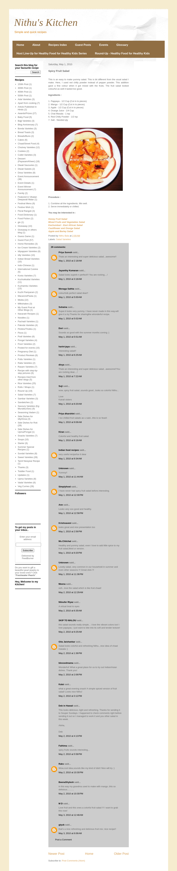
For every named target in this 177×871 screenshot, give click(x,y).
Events (103, 44)
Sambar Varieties (26, 398)
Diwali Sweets (25, 169)
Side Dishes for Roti (27, 422)
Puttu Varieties (25, 359)
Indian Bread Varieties (29, 259)
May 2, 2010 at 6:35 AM (70, 610)
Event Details (24, 183)
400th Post (23, 91)
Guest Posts (83, 44)
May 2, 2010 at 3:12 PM (70, 696)
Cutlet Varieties (25, 155)
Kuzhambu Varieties (27, 286)
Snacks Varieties (26, 435)
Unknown (64, 468)
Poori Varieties (25, 344)
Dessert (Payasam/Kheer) (26, 160)
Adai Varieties (24, 99)
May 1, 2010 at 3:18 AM (70, 279)
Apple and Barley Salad (60, 231)
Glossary (122, 44)
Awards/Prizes (25, 113)
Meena (62, 584)
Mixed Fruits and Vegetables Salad (66, 222)
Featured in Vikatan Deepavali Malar (27, 198)
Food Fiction (24, 218)
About (36, 44)
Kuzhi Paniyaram (26, 292)
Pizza (20, 332)
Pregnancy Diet (25, 351)
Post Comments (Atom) (73, 860)
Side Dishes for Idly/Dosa (25, 417)
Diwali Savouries (26, 165)
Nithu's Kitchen (46, 22)
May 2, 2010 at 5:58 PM (70, 754)
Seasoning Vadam (27, 412)
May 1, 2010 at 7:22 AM (70, 376)
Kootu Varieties (25, 275)
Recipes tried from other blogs (27, 378)
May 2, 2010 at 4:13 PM (70, 736)
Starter (21, 443)
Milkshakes (23, 303)
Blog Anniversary (26, 124)
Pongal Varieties (26, 340)
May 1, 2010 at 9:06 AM (70, 422)
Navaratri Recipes (26, 313)
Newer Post (56, 853)
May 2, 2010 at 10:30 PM (71, 772)
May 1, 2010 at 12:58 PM (71, 513)
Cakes (21, 140)
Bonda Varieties (25, 128)
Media (21, 300)
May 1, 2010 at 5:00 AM (70, 297)
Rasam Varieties (26, 366)
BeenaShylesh (66, 782)
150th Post (23, 84)
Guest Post (23, 240)
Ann (61, 504)
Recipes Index (57, 44)
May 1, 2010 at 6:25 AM (70, 355)
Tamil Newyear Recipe (29, 461)
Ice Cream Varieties (27, 247)
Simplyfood (65, 486)
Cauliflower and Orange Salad (64, 228)
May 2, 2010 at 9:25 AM (70, 632)
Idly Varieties (24, 255)
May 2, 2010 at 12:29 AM (71, 592)
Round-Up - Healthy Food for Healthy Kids (122, 53)
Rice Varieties (24, 383)
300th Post (23, 88)
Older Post (121, 853)
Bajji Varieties (24, 121)
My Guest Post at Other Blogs (26, 308)
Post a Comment (63, 839)
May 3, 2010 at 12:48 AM (71, 815)
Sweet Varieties (25, 457)
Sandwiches (24, 402)
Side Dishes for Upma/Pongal (25, 430)
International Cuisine (28, 269)
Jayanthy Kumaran (68, 270)
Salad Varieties (63, 239)
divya (61, 364)
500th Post (23, 95)
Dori (61, 328)
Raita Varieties (25, 363)
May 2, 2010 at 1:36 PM (70, 653)
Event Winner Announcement (25, 188)
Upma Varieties (25, 478)
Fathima (63, 745)
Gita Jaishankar (67, 641)
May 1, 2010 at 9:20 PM (70, 553)
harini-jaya (64, 346)
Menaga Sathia (66, 288)
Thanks (21, 467)
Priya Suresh (65, 252)
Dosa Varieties (25, 172)
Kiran (61, 432)
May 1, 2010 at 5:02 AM (70, 318)
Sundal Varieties (26, 453)
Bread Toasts (24, 132)
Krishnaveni (65, 523)
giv (19, 222)
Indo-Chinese (24, 265)
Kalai (61, 684)
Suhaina (63, 307)
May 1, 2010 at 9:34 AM (70, 458)
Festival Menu (25, 203)
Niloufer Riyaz (66, 602)
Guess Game (24, 236)
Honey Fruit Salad (57, 219)
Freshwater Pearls (25, 575)
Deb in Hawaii (66, 705)
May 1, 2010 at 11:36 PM (71, 574)
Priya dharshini (67, 413)
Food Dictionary (25, 214)
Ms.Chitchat (65, 541)
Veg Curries (23, 486)
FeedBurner (28, 558)
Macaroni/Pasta (25, 296)
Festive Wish (24, 207)
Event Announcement (28, 176)
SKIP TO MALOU (67, 620)
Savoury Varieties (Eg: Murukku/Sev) (29, 407)
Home (20, 44)
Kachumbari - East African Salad (65, 225)
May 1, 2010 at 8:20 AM (70, 404)
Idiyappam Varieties (27, 251)
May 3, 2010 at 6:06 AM (70, 833)
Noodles (22, 317)
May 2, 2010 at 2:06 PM (70, 674)
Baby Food (23, 117)
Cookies (22, 151)
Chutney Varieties (26, 147)
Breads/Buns (24, 136)
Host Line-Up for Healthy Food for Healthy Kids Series (52, 53)
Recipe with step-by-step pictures (28, 372)
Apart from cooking (27, 103)
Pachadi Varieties (26, 321)
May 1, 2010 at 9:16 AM (70, 440)
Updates (22, 475)
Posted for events (26, 347)
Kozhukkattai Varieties (29, 279)
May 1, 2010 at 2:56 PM (70, 531)
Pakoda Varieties (26, 325)
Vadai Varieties (25, 482)
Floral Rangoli (24, 211)
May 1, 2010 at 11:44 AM (71, 476)
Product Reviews (26, 355)
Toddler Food (24, 471)
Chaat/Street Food (27, 143)
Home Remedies (26, 244)
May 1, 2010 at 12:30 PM (71, 495)
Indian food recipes (69, 450)
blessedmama (66, 663)
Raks (61, 764)
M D (61, 803)
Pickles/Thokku (25, 329)
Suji (61, 386)
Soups (21, 439)
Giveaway (23, 226)
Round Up (23, 391)
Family (21, 193)
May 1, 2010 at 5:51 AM (70, 337)
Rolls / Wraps (24, 387)
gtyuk (62, 824)
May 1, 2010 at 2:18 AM (70, 260)
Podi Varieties (24, 336)
